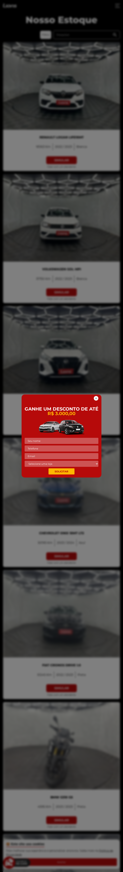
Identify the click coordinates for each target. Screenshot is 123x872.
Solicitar (61, 471)
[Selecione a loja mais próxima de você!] (61, 464)
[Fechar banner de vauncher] (96, 398)
